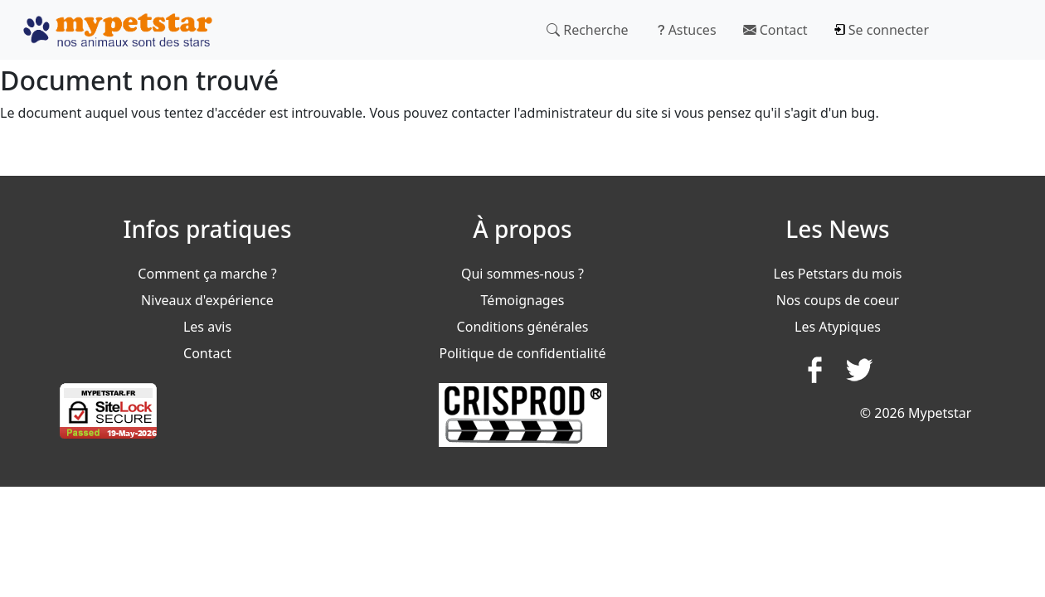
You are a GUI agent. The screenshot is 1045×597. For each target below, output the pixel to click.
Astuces (686, 30)
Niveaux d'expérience (207, 300)
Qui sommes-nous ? (522, 274)
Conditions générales (523, 327)
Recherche (588, 30)
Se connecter (881, 30)
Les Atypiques (838, 327)
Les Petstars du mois (838, 274)
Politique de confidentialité (522, 353)
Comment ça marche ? (207, 274)
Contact (775, 30)
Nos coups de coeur (837, 300)
